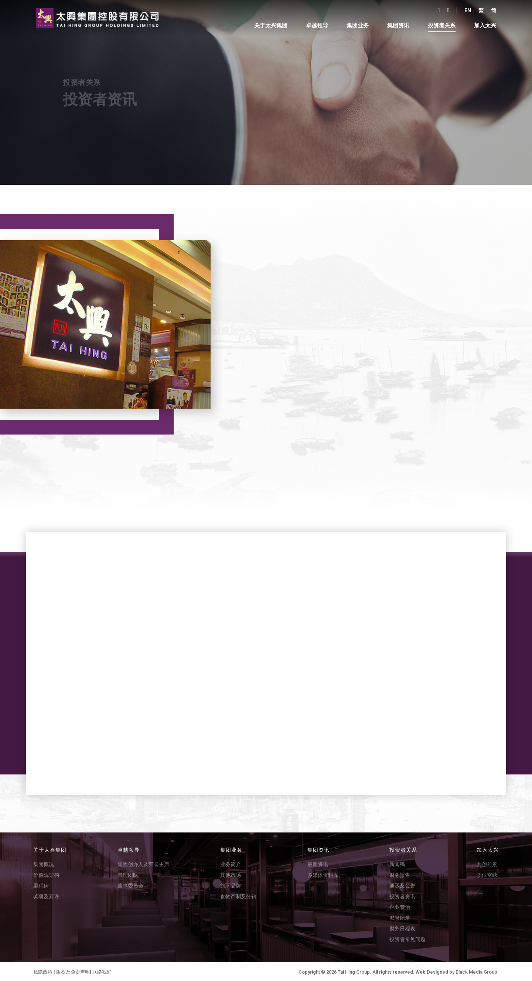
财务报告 (399, 874)
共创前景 (487, 863)
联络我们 (102, 971)
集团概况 (43, 863)
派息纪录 (399, 917)
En (466, 10)
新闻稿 (397, 863)
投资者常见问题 (407, 938)
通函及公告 (402, 885)
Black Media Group (476, 971)
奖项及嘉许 (46, 895)
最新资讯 (317, 863)
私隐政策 (42, 971)
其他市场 (230, 874)
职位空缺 (487, 874)
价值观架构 (46, 874)
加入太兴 (484, 25)
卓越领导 (316, 25)
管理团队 (127, 874)
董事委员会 (130, 885)
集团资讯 (397, 25)
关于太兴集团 (269, 25)
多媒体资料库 (322, 874)
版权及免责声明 (73, 971)
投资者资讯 (402, 895)
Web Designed (432, 971)
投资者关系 (440, 25)
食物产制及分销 (238, 895)
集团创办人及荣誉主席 (143, 863)
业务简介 (230, 863)
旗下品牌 (230, 885)
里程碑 (41, 885)
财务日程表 (402, 927)
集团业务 (356, 25)
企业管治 (399, 906)
